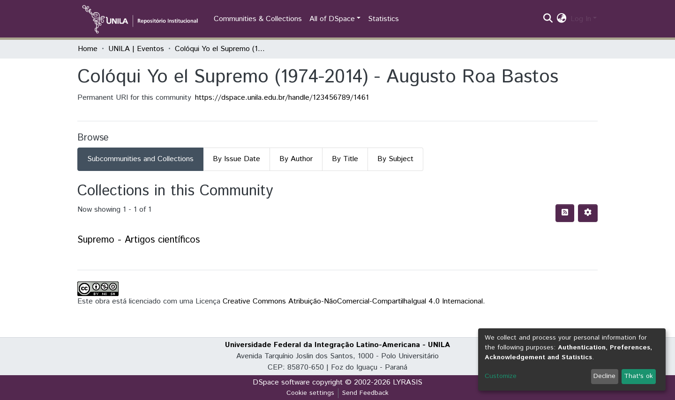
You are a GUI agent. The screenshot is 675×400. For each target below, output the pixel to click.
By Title (345, 159)
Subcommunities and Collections (140, 159)
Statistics (383, 19)
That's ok (638, 376)
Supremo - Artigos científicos (138, 240)
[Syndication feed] (564, 213)
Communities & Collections (258, 19)
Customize (501, 376)
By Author (296, 159)
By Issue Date (236, 159)
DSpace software (281, 382)
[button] (562, 19)
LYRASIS (407, 382)
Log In (580, 19)
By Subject (395, 159)
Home (88, 49)
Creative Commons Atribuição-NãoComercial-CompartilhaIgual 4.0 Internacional (353, 301)
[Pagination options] (588, 213)
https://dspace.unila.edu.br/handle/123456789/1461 (282, 97)
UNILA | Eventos (136, 49)
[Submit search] (548, 19)
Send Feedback (365, 393)
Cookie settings (310, 393)
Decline (604, 376)
